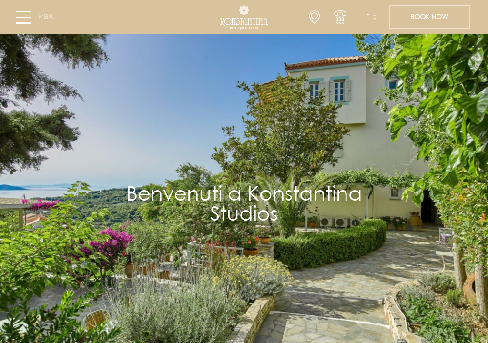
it (367, 17)
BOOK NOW (429, 17)
